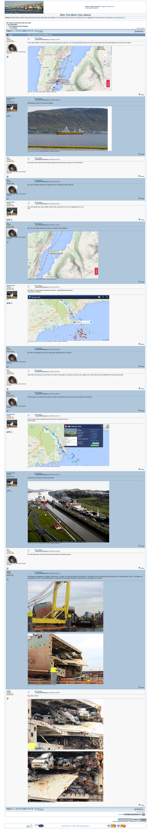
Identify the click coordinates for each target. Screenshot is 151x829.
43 (26, 31)
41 (22, 31)
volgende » (142, 28)
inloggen (103, 6)
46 (32, 31)
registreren (111, 6)
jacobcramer (11, 98)
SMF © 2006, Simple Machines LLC (81, 826)
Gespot (15, 28)
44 (28, 31)
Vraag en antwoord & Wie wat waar (19, 23)
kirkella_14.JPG (32, 91)
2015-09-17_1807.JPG (33, 466)
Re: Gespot (38, 38)
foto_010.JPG (31, 684)
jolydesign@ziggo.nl (119, 17)
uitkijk (9, 571)
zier (8, 38)
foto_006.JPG (31, 750)
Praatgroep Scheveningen (19, 26)
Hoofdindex (13, 24)
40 (20, 31)
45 (30, 31)
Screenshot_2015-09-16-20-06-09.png (37, 341)
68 (35, 31)
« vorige (138, 28)
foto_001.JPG (31, 802)
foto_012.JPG (31, 632)
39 (18, 31)
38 (16, 31)
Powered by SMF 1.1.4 (66, 826)
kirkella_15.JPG (32, 279)
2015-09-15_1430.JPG (33, 151)
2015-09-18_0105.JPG (33, 543)
